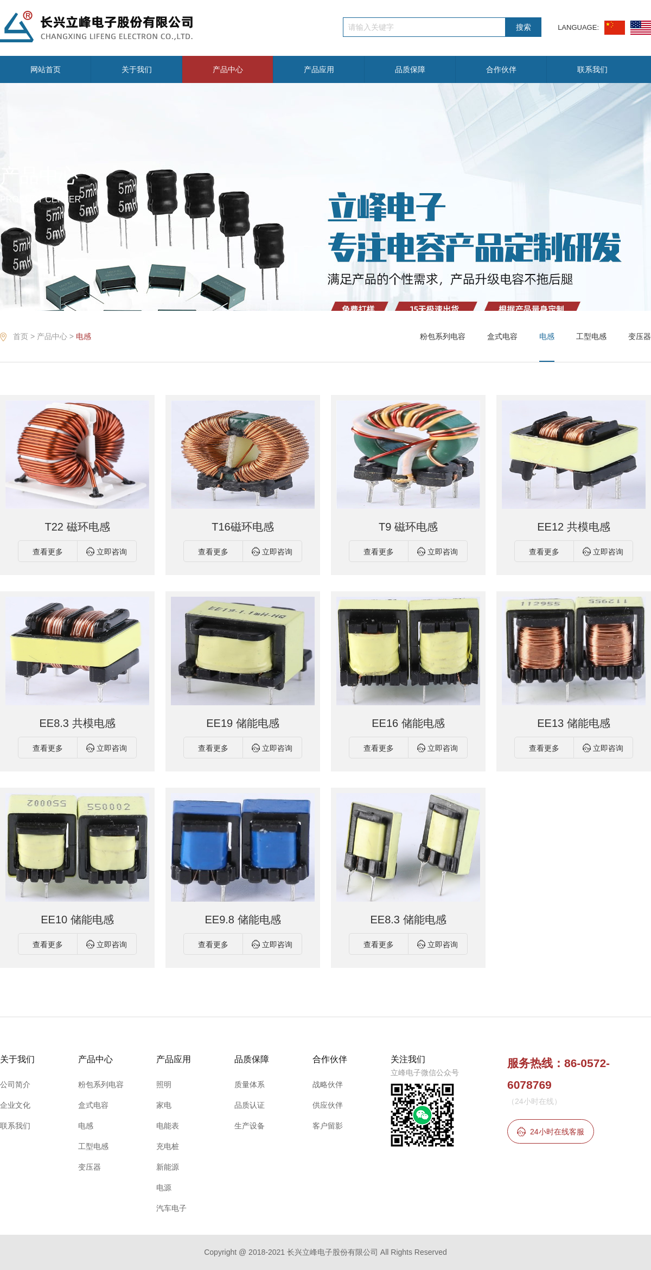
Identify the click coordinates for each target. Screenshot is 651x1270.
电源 (163, 1187)
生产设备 (249, 1125)
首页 (20, 336)
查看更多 (48, 551)
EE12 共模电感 (573, 527)
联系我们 (592, 69)
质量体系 (249, 1084)
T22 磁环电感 (77, 527)
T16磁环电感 (242, 527)
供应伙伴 (327, 1105)
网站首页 (45, 69)
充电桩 (167, 1146)
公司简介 (15, 1084)
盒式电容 (502, 336)
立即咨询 (112, 551)
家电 (163, 1105)
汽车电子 (171, 1208)
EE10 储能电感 (77, 920)
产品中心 (228, 69)
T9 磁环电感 (408, 527)
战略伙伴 (327, 1084)
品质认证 (249, 1105)
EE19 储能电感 (242, 723)
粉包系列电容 (442, 336)
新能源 (167, 1167)
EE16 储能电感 (408, 723)
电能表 (167, 1125)
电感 (83, 336)
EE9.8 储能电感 (242, 920)
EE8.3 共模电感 (77, 723)
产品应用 (319, 69)
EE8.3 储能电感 (408, 920)
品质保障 (410, 69)
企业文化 (15, 1105)
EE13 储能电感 (573, 723)
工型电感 (591, 336)
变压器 (639, 336)
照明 (163, 1084)
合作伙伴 (501, 69)
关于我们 (137, 69)
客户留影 (327, 1125)
